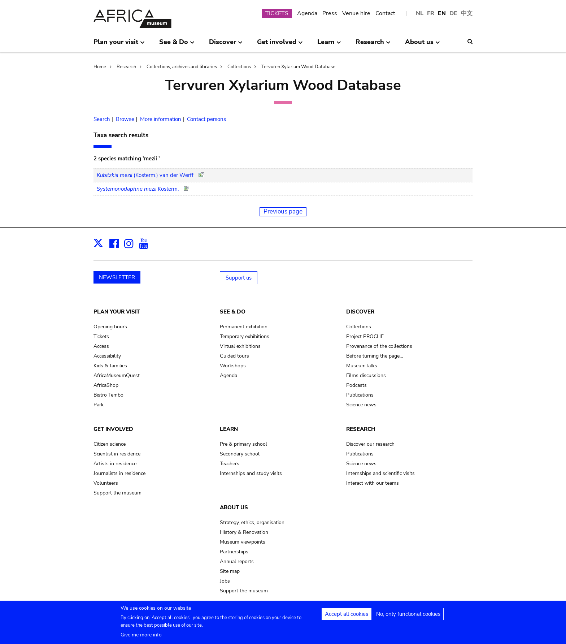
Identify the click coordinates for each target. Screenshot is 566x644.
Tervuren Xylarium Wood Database (298, 67)
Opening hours (110, 326)
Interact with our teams (372, 483)
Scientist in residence (116, 453)
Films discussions (366, 375)
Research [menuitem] (373, 45)
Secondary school (240, 453)
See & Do (232, 311)
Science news (361, 404)
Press (329, 13)
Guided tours (234, 356)
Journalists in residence (119, 473)
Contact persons (206, 119)
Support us (239, 277)
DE (453, 13)
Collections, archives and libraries (182, 67)
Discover (360, 311)
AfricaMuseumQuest (116, 375)
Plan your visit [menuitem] (119, 45)
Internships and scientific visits (380, 473)
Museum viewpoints (242, 542)
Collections (239, 67)
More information (160, 119)
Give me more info (141, 637)
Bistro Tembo (108, 395)
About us (234, 507)
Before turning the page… (374, 356)
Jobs (225, 581)
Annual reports (237, 561)
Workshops (233, 365)
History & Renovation (244, 532)
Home (99, 67)
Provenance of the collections (379, 346)
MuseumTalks (361, 365)
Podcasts (356, 385)
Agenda (307, 13)
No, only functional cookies (408, 617)
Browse (125, 119)
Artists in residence (114, 463)
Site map (230, 571)
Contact (385, 13)
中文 (467, 13)
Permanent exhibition (243, 326)
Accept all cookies (346, 617)
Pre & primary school (243, 444)
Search (101, 119)
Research (126, 67)
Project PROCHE (365, 336)
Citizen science (109, 444)
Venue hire (356, 13)
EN (442, 13)
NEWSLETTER (117, 277)
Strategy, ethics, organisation (252, 522)
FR (430, 13)
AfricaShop (105, 385)
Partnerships (234, 551)
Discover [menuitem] (226, 45)
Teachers (229, 463)
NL (419, 13)
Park (98, 404)
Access (101, 346)
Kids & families (110, 365)
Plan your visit (116, 311)
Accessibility (107, 356)
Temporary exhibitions (244, 336)
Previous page (283, 211)
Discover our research (370, 444)
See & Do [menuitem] (177, 45)
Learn (229, 429)
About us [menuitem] (422, 45)
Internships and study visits (251, 473)
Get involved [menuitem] (280, 45)
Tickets (101, 336)
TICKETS (276, 13)
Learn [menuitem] (329, 45)
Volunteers (105, 483)
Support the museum (117, 492)
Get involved (113, 429)
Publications (360, 395)
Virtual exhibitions (240, 346)
